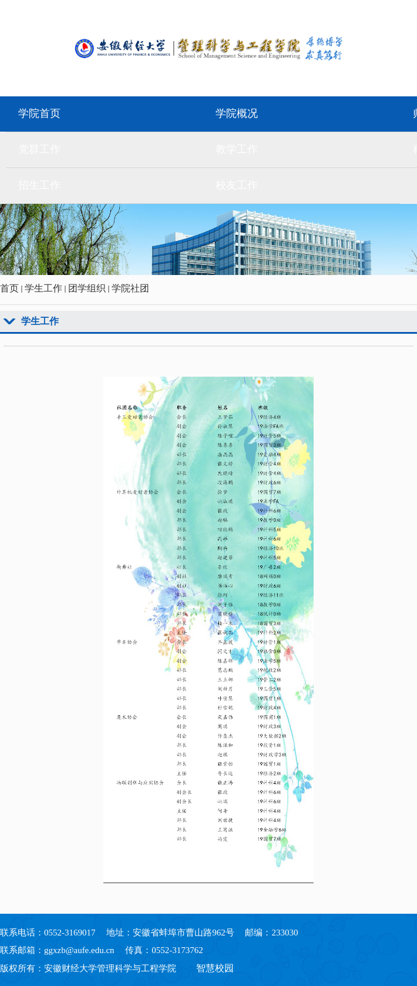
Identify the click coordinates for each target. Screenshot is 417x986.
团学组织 (87, 288)
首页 (9, 288)
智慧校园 (215, 968)
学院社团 (130, 288)
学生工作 (43, 288)
